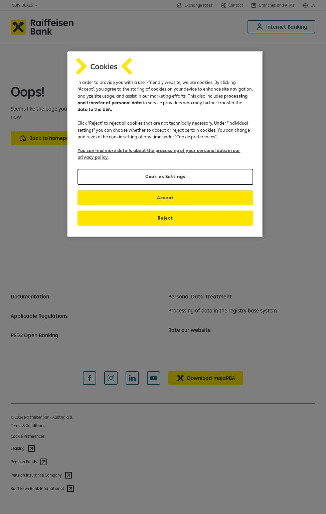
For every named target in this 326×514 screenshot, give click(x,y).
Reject (165, 218)
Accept (165, 198)
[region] (165, 144)
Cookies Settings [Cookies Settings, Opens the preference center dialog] (165, 176)
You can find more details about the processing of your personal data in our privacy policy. (158, 153)
